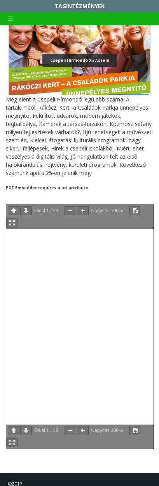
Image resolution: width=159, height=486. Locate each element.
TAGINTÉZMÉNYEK (79, 6)
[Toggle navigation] (10, 18)
